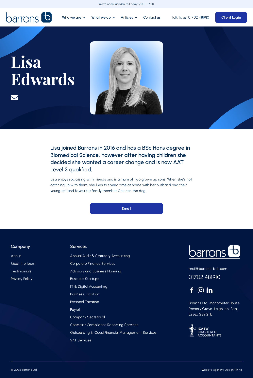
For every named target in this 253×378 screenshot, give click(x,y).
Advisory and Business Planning (95, 271)
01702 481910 (198, 17)
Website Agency (212, 369)
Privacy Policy (21, 279)
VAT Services (80, 340)
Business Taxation (84, 294)
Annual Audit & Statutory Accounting (100, 256)
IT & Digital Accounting (88, 286)
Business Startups (84, 279)
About (16, 256)
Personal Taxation (84, 302)
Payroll (75, 309)
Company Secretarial (87, 317)
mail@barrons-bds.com (208, 268)
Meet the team (23, 263)
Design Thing (233, 369)
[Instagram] (201, 290)
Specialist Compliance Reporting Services (104, 325)
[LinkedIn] (210, 290)
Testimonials (21, 271)
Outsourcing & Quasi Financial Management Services (113, 332)
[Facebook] (192, 290)
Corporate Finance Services (92, 263)
